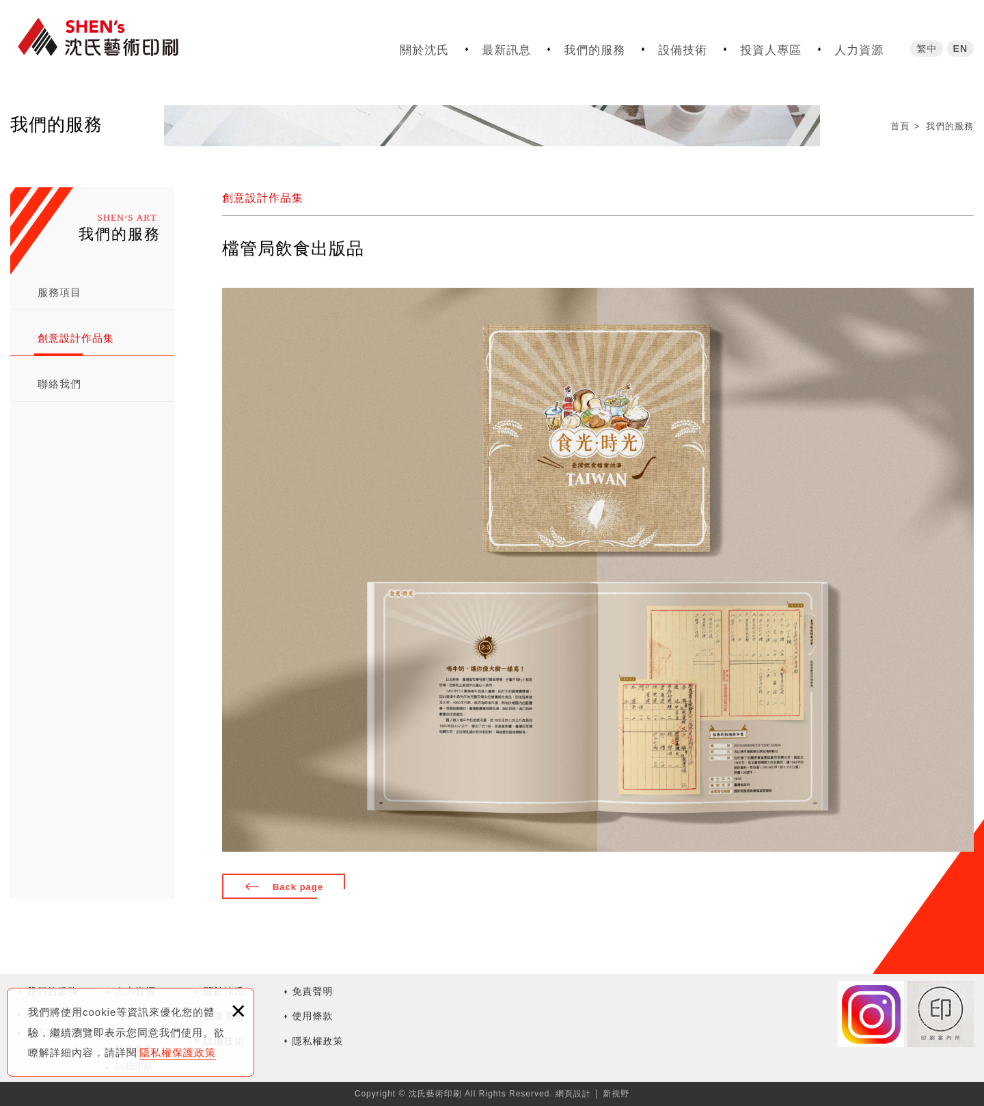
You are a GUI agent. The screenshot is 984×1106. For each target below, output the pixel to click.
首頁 (900, 126)
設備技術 (682, 47)
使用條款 (312, 1015)
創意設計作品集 (76, 338)
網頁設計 (573, 1093)
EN (960, 45)
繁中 (926, 45)
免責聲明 (312, 991)
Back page (298, 887)
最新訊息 (506, 47)
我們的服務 (594, 47)
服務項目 (59, 292)
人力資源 (859, 47)
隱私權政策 (318, 1041)
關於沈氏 (424, 47)
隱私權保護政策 (177, 1052)
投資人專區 (771, 47)
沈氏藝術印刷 (112, 42)
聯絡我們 (59, 384)
